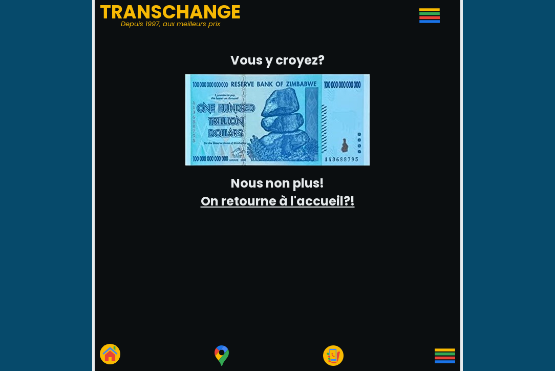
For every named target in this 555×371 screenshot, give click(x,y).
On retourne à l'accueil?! (278, 201)
